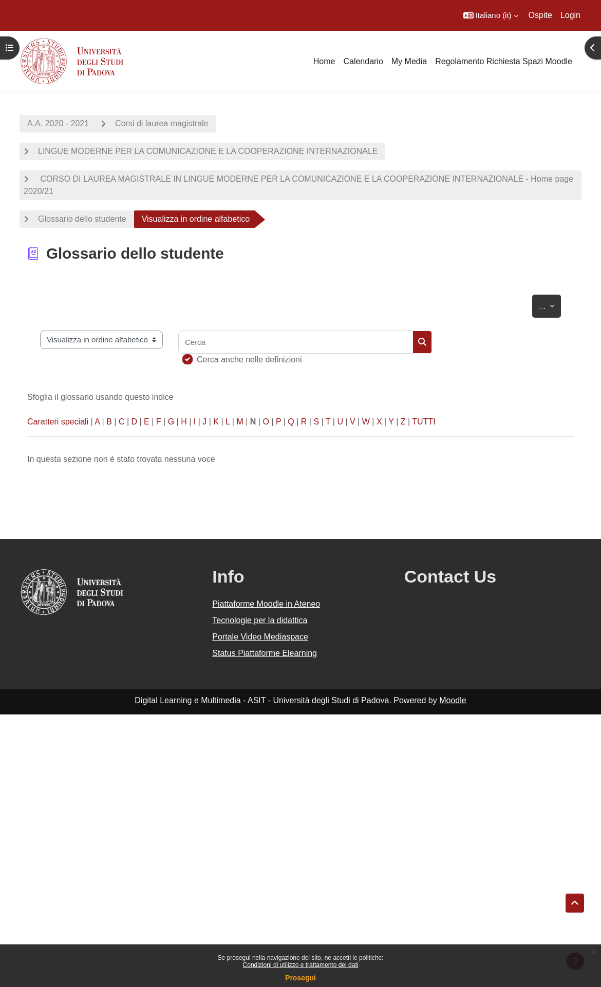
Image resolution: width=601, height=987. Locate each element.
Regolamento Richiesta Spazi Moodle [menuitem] (503, 61)
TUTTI (423, 421)
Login (570, 15)
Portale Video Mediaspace (260, 636)
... (550, 304)
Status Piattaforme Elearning (264, 653)
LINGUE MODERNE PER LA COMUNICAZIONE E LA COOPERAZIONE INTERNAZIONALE (208, 151)
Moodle (452, 700)
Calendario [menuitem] (363, 61)
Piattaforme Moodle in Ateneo (266, 603)
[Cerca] (295, 342)
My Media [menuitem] (409, 61)
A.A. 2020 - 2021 (58, 123)
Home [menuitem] (324, 61)
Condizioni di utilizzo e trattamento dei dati (301, 965)
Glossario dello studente (82, 219)
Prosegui (300, 978)
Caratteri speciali (57, 421)
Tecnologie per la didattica (259, 620)
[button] (490, 15)
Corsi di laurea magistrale (161, 123)
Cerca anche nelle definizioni (249, 359)
